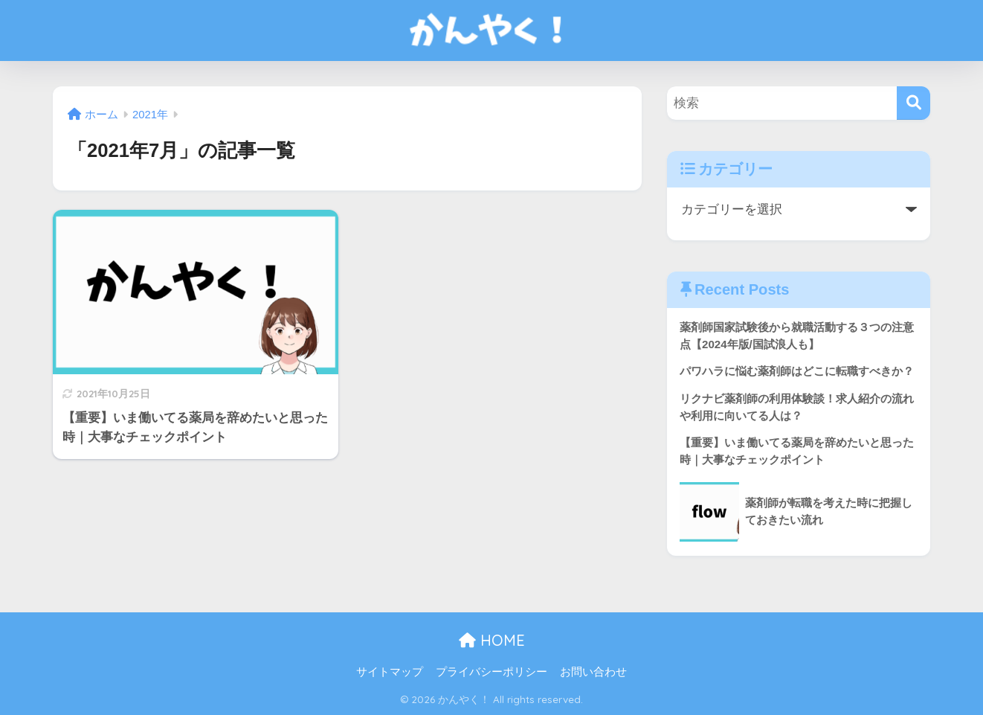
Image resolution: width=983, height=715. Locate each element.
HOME (492, 640)
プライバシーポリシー (491, 672)
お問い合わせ (593, 672)
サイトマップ (389, 672)
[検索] (913, 103)
